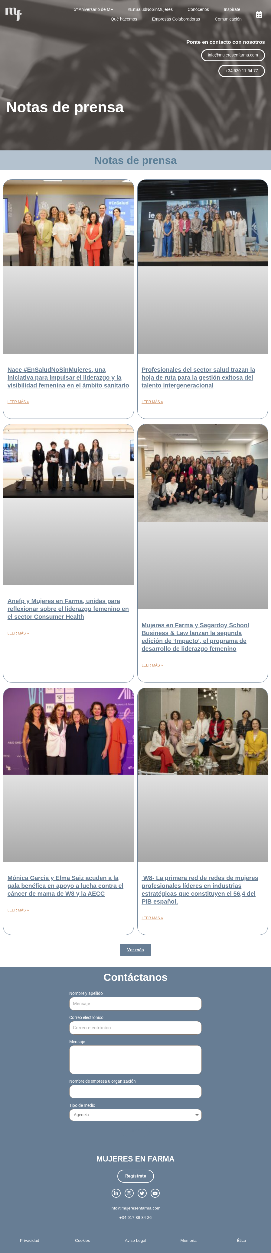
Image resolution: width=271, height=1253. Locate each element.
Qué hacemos (124, 19)
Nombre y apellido (86, 993)
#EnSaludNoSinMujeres (150, 9)
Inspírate (232, 9)
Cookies (82, 1240)
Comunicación (228, 19)
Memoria (189, 1240)
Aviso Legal (135, 1240)
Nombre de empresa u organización (103, 1081)
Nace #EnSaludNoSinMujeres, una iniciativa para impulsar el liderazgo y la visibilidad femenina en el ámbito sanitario (68, 377)
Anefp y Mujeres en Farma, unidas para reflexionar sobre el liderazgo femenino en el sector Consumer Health (68, 609)
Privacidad (29, 1240)
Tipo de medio (82, 1105)
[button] (135, 950)
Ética (241, 1240)
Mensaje (77, 1041)
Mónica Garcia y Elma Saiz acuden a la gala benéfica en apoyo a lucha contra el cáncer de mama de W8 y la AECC (65, 886)
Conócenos (198, 9)
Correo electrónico (86, 1017)
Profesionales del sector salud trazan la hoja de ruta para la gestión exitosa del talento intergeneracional (198, 377)
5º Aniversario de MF (93, 9)
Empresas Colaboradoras (176, 19)
